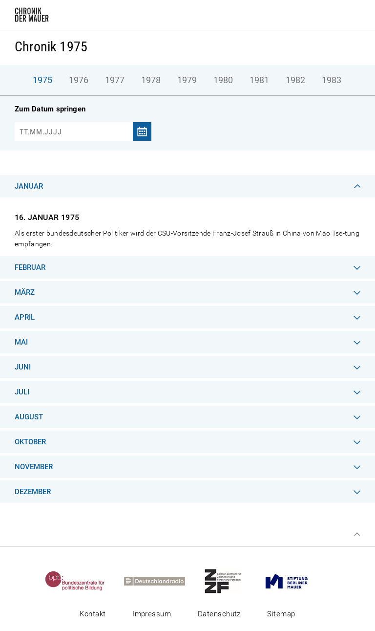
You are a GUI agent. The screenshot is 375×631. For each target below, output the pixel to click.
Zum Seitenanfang (357, 534)
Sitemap (281, 613)
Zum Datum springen (50, 109)
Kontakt (92, 613)
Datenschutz (219, 613)
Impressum (151, 613)
